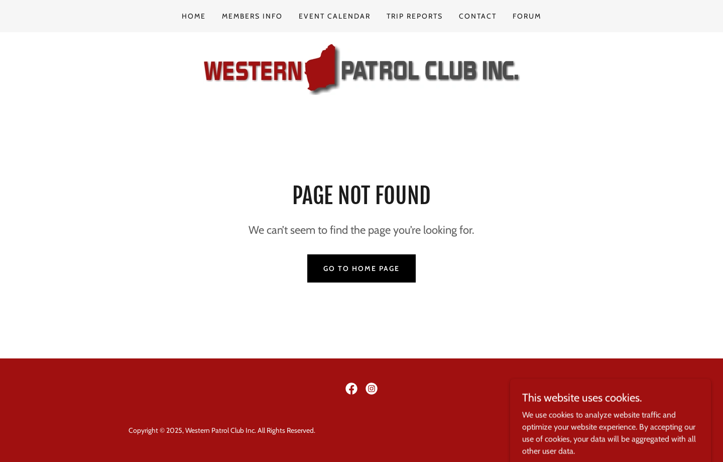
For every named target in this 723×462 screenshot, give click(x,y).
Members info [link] (252, 16)
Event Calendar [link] (335, 16)
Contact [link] (478, 16)
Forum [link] (527, 16)
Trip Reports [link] (415, 16)
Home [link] (194, 16)
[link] (361, 68)
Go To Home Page (361, 268)
